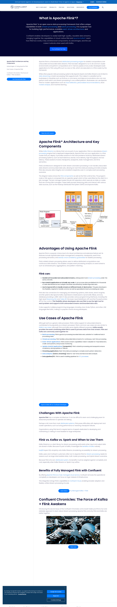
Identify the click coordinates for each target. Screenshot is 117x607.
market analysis (44, 85)
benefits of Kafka (88, 446)
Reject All (56, 596)
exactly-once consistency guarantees (71, 258)
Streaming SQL (51, 299)
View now (73, 547)
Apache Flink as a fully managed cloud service (63, 475)
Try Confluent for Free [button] (58, 49)
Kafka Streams (48, 151)
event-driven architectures (73, 29)
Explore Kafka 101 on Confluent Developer (53, 405)
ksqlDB (41, 450)
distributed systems (67, 423)
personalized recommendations (88, 83)
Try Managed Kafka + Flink (79, 491)
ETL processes (83, 356)
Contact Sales (101, 2)
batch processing (68, 27)
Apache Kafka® (79, 38)
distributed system (62, 460)
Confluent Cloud (75, 481)
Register (79, 2)
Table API (63, 299)
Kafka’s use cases (45, 327)
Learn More (64, 491)
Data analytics (47, 354)
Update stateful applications (52, 346)
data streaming (44, 76)
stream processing (49, 27)
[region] (35, 595)
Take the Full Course (47, 133)
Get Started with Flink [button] (19, 79)
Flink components (67, 176)
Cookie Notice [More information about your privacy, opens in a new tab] (22, 594)
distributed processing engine (72, 62)
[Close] (64, 587)
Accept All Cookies (56, 592)
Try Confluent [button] (93, 7)
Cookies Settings (56, 600)
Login (92, 2)
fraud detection (71, 83)
